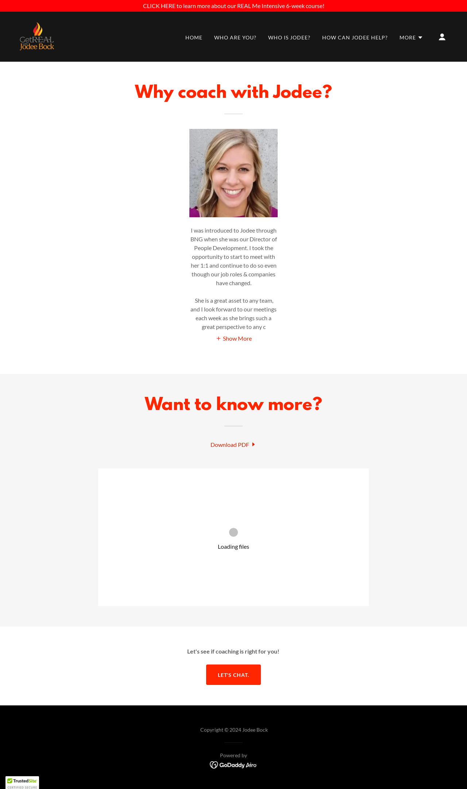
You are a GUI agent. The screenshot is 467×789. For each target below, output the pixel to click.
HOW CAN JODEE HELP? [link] (355, 37)
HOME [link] (193, 37)
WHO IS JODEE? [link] (289, 37)
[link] (37, 35)
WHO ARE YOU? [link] (235, 37)
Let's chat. (234, 675)
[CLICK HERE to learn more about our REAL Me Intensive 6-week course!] (233, 5)
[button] (411, 37)
